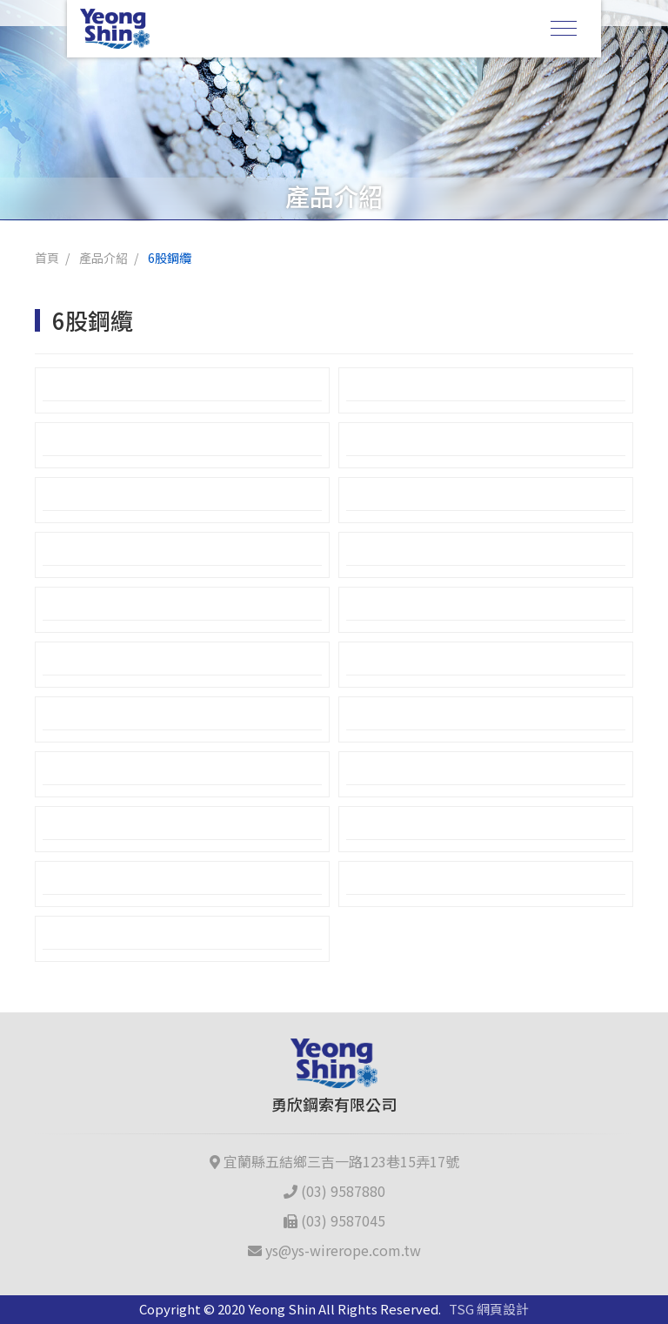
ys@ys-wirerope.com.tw (334, 1250)
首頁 (47, 257)
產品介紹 (103, 257)
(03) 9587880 (334, 1190)
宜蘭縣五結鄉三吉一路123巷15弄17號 (334, 1161)
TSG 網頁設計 (489, 1309)
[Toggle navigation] (563, 28)
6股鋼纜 (169, 257)
